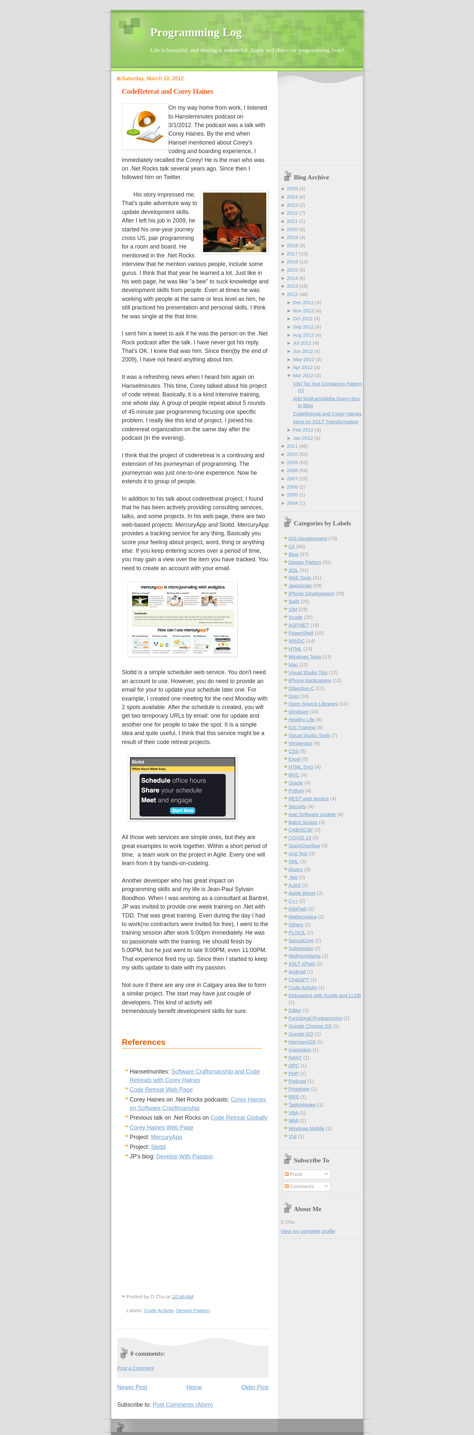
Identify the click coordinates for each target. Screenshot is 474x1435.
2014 (292, 278)
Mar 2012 (303, 375)
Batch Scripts (303, 822)
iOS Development (308, 538)
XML (294, 861)
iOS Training (302, 727)
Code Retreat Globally (239, 1117)
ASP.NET (299, 625)
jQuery (296, 869)
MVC (294, 775)
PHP (294, 1073)
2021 (292, 221)
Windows (299, 711)
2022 (292, 213)
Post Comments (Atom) (183, 1404)
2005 (292, 494)
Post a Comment (135, 1368)
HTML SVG (301, 767)
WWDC (297, 641)
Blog (294, 554)
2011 (292, 446)
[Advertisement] (322, 119)
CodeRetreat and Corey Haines (167, 91)
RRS (294, 1097)
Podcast (297, 1081)
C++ (293, 901)
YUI (293, 1136)
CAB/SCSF (301, 830)
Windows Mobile (307, 1128)
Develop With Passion (184, 1156)
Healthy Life (302, 719)
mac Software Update (312, 814)
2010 (292, 454)
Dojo (294, 696)
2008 (292, 470)
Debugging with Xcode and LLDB (325, 995)
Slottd (158, 1147)
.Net (293, 877)
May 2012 (303, 359)
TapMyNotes (302, 1104)
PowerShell (301, 633)
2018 (292, 245)
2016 (292, 261)
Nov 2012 (303, 310)
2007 (292, 478)
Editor (295, 1010)
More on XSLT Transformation (325, 421)
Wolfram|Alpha (305, 956)
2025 (292, 188)
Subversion (301, 948)
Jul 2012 (302, 343)
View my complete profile (308, 1231)
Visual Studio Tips (308, 672)
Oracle (296, 782)
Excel (295, 759)
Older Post (255, 1387)
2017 (292, 253)
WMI (294, 1120)
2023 (292, 205)
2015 (292, 270)
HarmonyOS (302, 1042)
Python (296, 790)
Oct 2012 (303, 318)
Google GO (301, 1034)
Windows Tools (305, 656)
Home (194, 1387)
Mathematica (303, 916)
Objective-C (301, 688)
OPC (294, 1065)
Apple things (302, 893)
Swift (294, 601)
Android (297, 971)
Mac (293, 664)
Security (297, 806)
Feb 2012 (303, 430)
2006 (292, 487)
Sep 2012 (303, 327)
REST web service (309, 798)
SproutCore (301, 940)
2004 (292, 503)
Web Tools (300, 577)
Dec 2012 (303, 302)
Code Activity (158, 1310)
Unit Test (298, 853)
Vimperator (301, 743)
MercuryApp (166, 1137)
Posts (294, 1174)
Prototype (299, 1089)
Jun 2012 (303, 351)
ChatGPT (299, 979)
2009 (292, 462)
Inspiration (300, 1049)
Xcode (296, 617)
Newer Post (132, 1387)
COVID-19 (300, 837)
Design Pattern (193, 1310)
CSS (294, 751)
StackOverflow (304, 845)
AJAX (295, 885)
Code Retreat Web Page (161, 1089)
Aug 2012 (303, 335)
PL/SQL (297, 932)
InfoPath (298, 909)
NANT (295, 1057)
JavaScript (300, 585)
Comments (299, 1186)
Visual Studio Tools (309, 735)
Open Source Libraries (313, 703)
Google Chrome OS (310, 1026)
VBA (294, 1112)
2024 (292, 196)
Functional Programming (315, 1018)
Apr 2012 (303, 367)
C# (292, 546)
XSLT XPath (302, 964)
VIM (293, 609)
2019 (292, 237)
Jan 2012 (303, 438)
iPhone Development (311, 593)
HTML (295, 648)
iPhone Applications (310, 680)
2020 (292, 229)
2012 (292, 294)
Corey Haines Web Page (161, 1127)
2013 (292, 286)
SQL (294, 570)
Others (296, 924)
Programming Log (196, 32)
